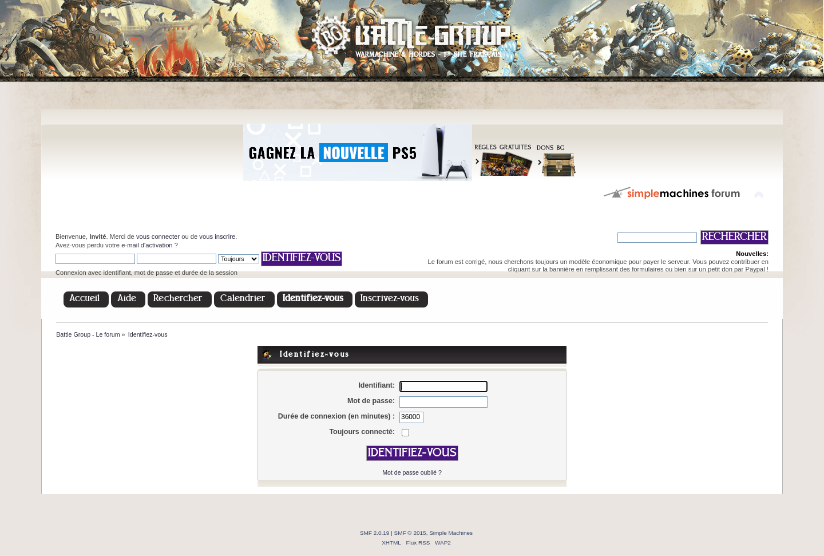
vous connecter (158, 236)
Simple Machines (451, 533)
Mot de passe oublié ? (412, 472)
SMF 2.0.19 (375, 533)
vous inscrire (217, 236)
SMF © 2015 (410, 533)
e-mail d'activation (146, 245)
